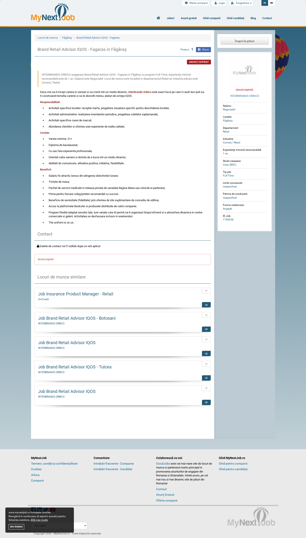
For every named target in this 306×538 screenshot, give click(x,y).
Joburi (170, 18)
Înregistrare (241, 3)
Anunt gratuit (189, 18)
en (271, 2)
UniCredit (43, 299)
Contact (267, 18)
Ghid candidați (235, 18)
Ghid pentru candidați (233, 469)
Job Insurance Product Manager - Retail (75, 293)
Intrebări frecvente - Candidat (113, 469)
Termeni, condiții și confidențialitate (54, 463)
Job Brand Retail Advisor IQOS (67, 342)
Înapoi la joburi (244, 41)
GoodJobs (163, 463)
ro (265, 2)
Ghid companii (211, 18)
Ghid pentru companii (233, 463)
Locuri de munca (47, 37)
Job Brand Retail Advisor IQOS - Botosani (77, 318)
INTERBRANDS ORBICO (51, 323)
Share (203, 49)
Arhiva (35, 475)
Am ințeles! (16, 526)
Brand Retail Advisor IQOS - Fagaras (98, 37)
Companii (37, 480)
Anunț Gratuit (165, 494)
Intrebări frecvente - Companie (114, 463)
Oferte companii (195, 3)
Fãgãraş (67, 37)
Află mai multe (39, 519)
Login (219, 3)
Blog (253, 18)
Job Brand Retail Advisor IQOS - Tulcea (75, 366)
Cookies (36, 469)
